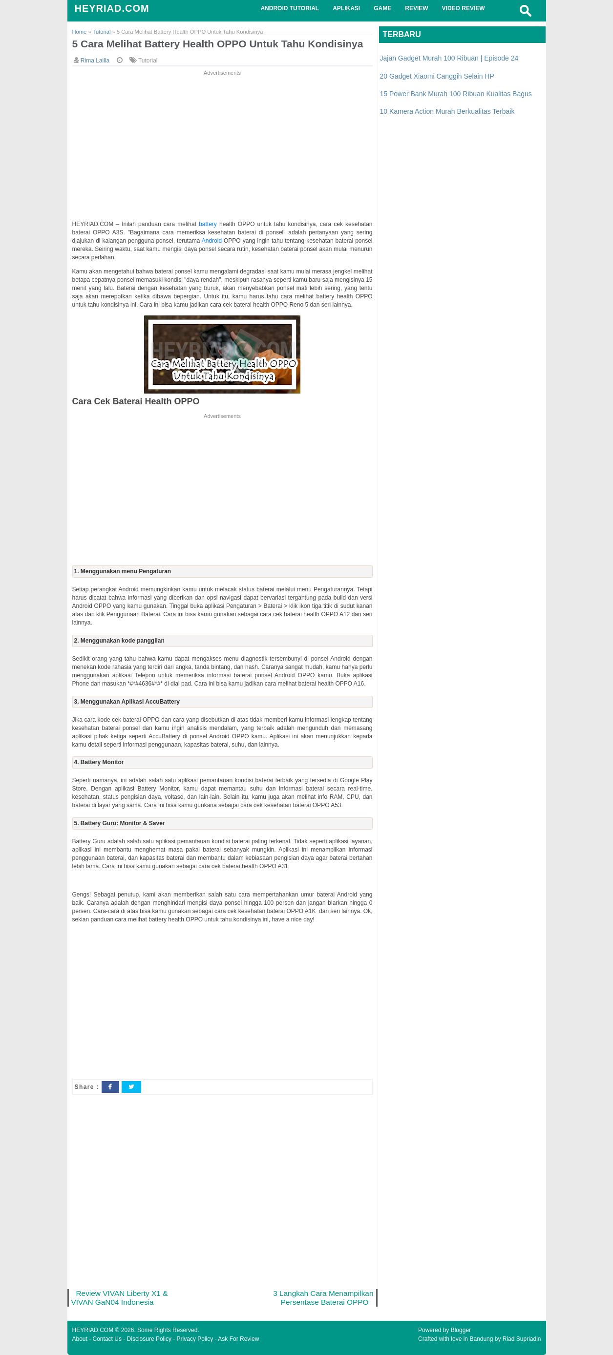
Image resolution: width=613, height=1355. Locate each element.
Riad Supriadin (522, 1338)
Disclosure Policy (149, 1338)
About (79, 1338)
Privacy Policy (195, 1338)
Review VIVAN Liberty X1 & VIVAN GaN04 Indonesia (119, 1297)
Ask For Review (238, 1338)
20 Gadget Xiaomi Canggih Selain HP (437, 76)
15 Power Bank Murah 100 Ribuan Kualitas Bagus (456, 94)
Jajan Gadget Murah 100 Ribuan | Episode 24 (449, 58)
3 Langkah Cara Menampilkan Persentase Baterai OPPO (323, 1297)
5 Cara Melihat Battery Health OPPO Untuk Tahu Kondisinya (217, 43)
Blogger (461, 1330)
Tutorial (148, 60)
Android (213, 240)
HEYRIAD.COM (112, 8)
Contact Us (107, 1338)
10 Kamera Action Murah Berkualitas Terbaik (447, 111)
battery (209, 224)
